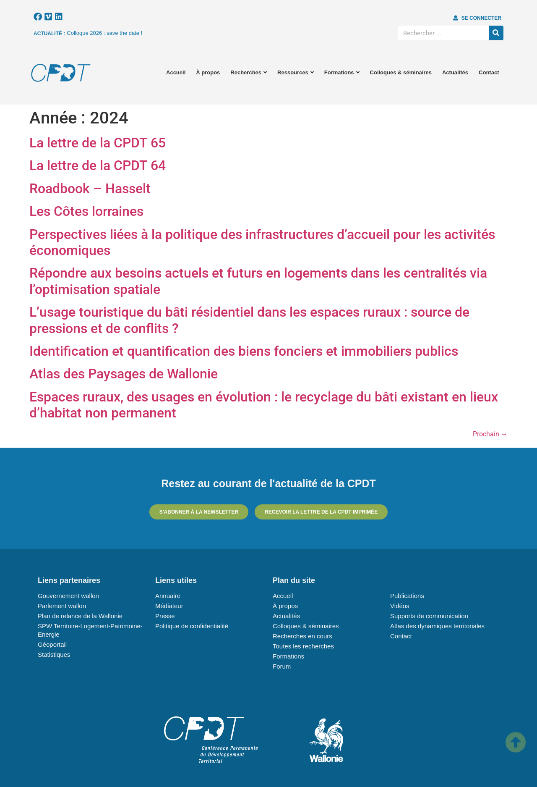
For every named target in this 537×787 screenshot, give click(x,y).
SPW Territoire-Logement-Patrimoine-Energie (90, 630)
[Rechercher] (496, 33)
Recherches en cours (302, 636)
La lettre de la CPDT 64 (97, 165)
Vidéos (399, 605)
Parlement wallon (62, 605)
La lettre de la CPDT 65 (97, 143)
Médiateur (169, 605)
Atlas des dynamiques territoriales (437, 626)
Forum (282, 666)
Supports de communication (429, 615)
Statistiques (54, 654)
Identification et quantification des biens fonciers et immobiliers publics (243, 351)
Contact (489, 72)
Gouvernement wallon (68, 595)
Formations (342, 72)
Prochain (490, 434)
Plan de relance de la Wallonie (80, 615)
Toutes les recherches (303, 646)
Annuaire (167, 595)
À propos (208, 72)
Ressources (295, 72)
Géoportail (52, 644)
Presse (165, 615)
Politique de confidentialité (191, 626)
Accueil (175, 72)
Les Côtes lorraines (86, 211)
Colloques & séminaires (401, 72)
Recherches (248, 72)
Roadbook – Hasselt (90, 189)
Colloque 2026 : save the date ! (104, 33)
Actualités (455, 72)
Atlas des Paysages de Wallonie (123, 374)
